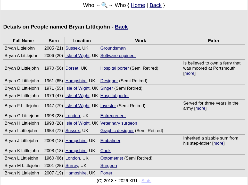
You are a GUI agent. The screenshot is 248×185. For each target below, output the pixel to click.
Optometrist (111, 158)
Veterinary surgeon (118, 123)
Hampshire (76, 80)
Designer (109, 80)
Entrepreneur (113, 115)
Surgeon (108, 165)
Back (156, 5)
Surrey (71, 165)
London (72, 115)
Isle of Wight (77, 55)
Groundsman (113, 48)
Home (138, 5)
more (190, 73)
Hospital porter (114, 68)
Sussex (72, 48)
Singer (106, 88)
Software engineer (118, 55)
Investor (108, 105)
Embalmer (110, 140)
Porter (106, 173)
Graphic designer (117, 130)
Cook (105, 150)
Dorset (71, 68)
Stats (146, 180)
